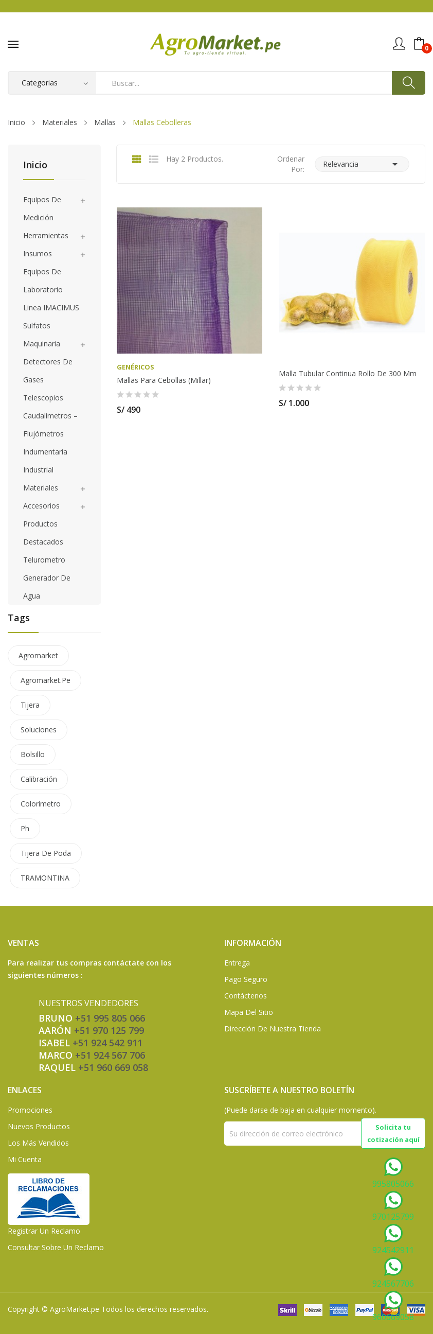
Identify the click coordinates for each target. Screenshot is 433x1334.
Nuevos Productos (39, 1126)
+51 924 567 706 (110, 1055)
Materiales (40, 488)
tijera (30, 705)
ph (25, 828)
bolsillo (33, 754)
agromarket (38, 655)
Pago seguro (245, 979)
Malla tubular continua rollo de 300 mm (348, 373)
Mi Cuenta (25, 1159)
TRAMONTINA (45, 878)
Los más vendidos (38, 1143)
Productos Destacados (43, 533)
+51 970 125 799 (109, 1030)
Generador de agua (46, 587)
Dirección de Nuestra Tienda (272, 1028)
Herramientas (45, 235)
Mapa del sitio (248, 1012)
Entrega (237, 963)
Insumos (37, 253)
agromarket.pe (45, 680)
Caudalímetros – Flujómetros (50, 424)
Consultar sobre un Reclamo (56, 1247)
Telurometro (44, 560)
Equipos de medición (42, 208)
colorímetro (41, 804)
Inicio (35, 165)
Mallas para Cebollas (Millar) (164, 380)
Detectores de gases (48, 370)
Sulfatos (36, 325)
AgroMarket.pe (74, 1309)
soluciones (39, 729)
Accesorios (41, 506)
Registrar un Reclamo (44, 1231)
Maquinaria (41, 343)
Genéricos (135, 367)
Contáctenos (245, 995)
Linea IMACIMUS (51, 307)
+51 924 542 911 (107, 1043)
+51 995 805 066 (110, 1018)
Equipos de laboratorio (43, 280)
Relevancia (362, 164)
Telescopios (43, 397)
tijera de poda (46, 853)
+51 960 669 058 (113, 1067)
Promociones (30, 1110)
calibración (39, 779)
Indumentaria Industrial (45, 461)
